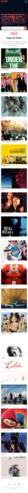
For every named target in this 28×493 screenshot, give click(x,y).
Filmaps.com (7, 487)
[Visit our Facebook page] (9, 484)
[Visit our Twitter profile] (16, 484)
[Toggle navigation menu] (26, 1)
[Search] (12, 28)
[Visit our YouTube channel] (19, 484)
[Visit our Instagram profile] (12, 484)
